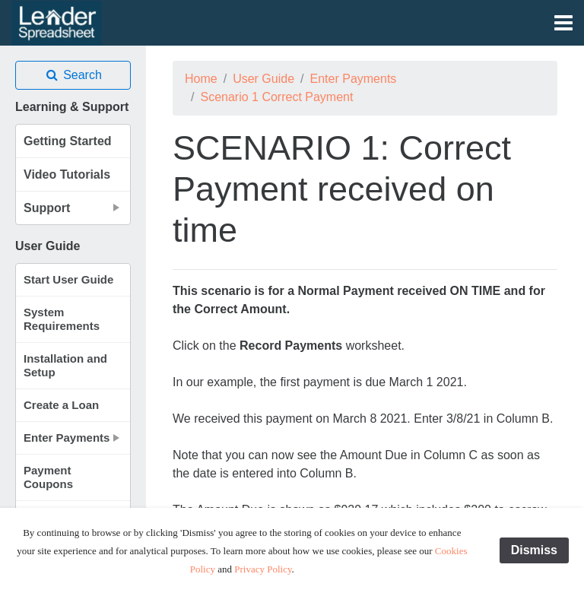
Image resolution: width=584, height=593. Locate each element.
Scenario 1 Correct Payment (276, 96)
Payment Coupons (48, 477)
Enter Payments (353, 78)
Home (201, 78)
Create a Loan (61, 404)
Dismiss (534, 550)
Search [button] (73, 74)
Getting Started (68, 141)
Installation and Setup (65, 365)
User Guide (263, 78)
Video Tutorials (67, 174)
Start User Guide (68, 279)
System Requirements (62, 319)
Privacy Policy (262, 569)
